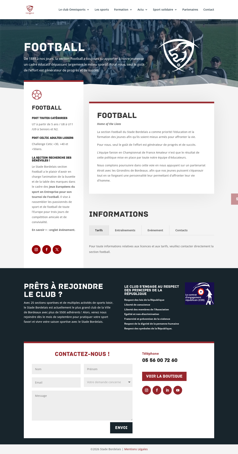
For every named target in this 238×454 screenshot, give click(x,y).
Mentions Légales (136, 449)
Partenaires (190, 9)
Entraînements (125, 230)
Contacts (181, 230)
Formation (121, 9)
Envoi (121, 427)
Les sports (102, 9)
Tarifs (99, 230)
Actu (141, 9)
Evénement (155, 230)
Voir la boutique (164, 376)
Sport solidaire (163, 9)
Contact (208, 9)
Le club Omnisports (72, 9)
